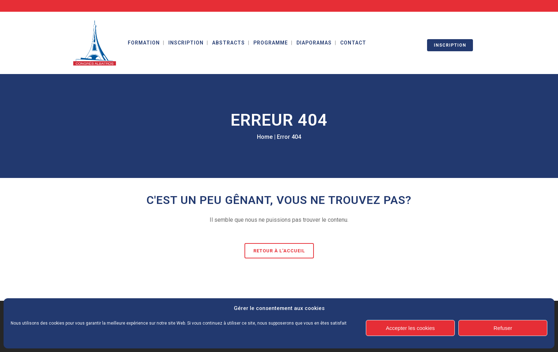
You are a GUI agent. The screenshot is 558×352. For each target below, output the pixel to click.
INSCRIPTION (450, 45)
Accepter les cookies (410, 328)
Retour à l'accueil (279, 250)
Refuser (503, 328)
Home (265, 136)
